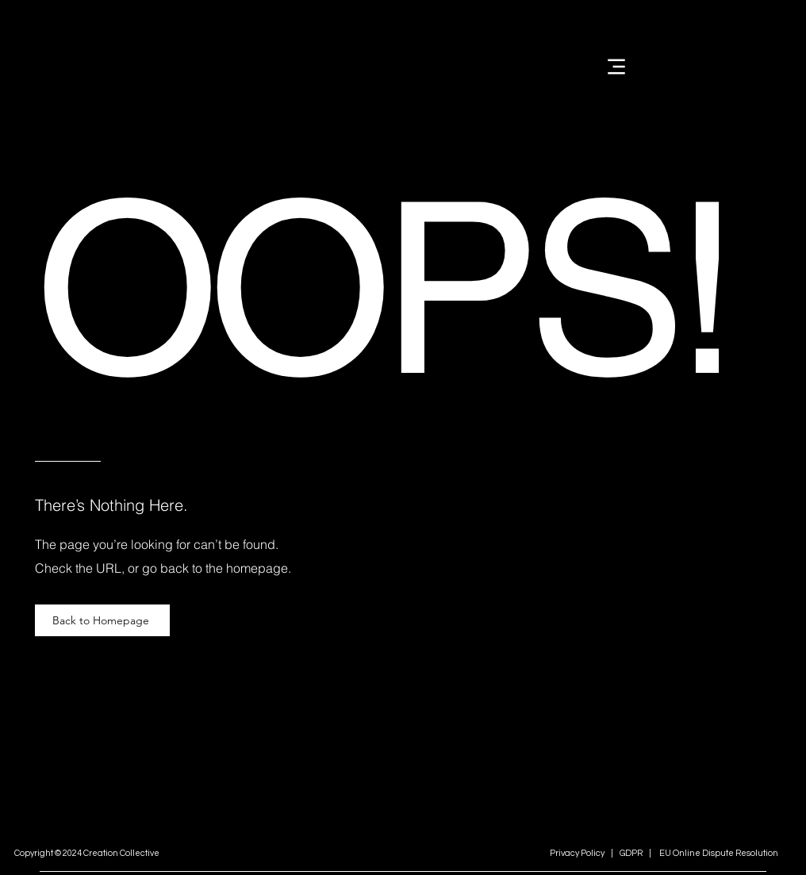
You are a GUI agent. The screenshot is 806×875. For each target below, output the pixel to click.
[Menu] (616, 67)
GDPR (630, 853)
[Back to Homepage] (102, 620)
